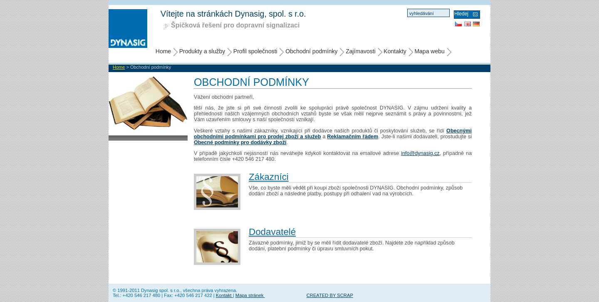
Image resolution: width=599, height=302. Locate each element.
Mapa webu (429, 51)
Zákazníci (269, 177)
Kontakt (224, 295)
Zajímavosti (361, 51)
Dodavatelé (272, 232)
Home (163, 51)
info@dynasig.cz (420, 153)
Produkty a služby (202, 51)
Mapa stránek (250, 295)
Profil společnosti (255, 51)
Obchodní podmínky (311, 51)
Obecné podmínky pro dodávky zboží (240, 142)
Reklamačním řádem (352, 137)
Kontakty (395, 51)
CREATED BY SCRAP (330, 295)
